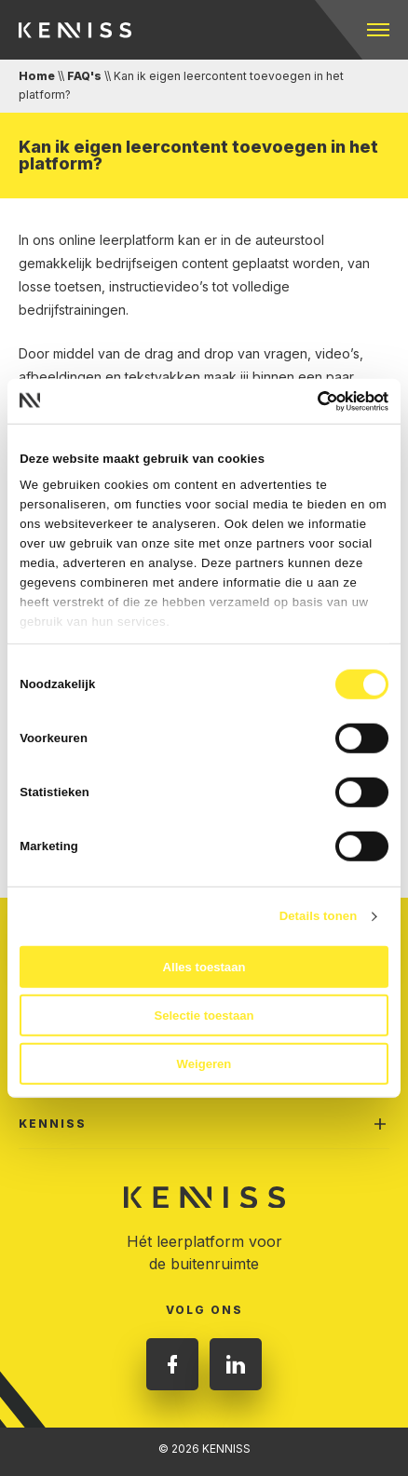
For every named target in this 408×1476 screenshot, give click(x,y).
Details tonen (318, 916)
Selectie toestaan (203, 1015)
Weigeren (204, 1063)
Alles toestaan (204, 967)
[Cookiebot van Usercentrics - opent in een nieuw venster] (306, 400)
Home (37, 76)
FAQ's (84, 76)
